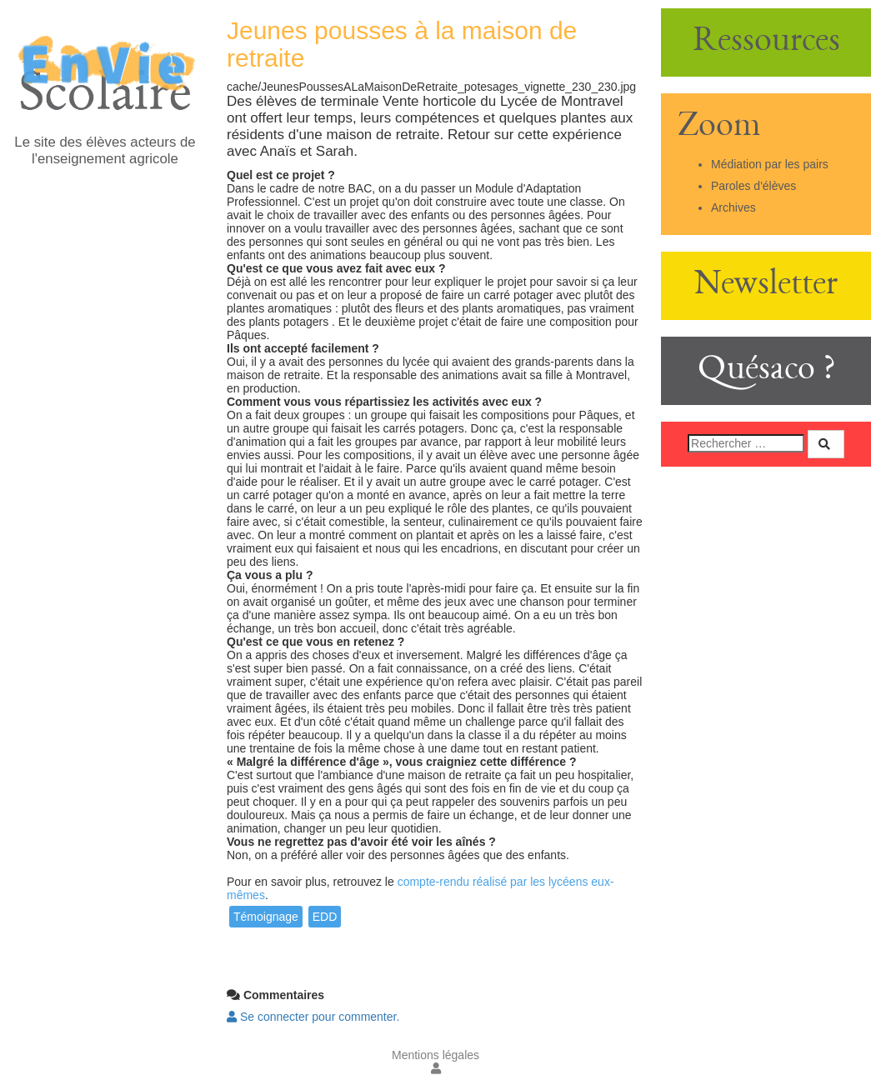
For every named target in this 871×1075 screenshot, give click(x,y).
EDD (325, 916)
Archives (733, 207)
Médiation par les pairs (769, 164)
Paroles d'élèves (753, 185)
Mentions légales (435, 1055)
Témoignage (265, 916)
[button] (436, 1068)
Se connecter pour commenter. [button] (313, 1016)
